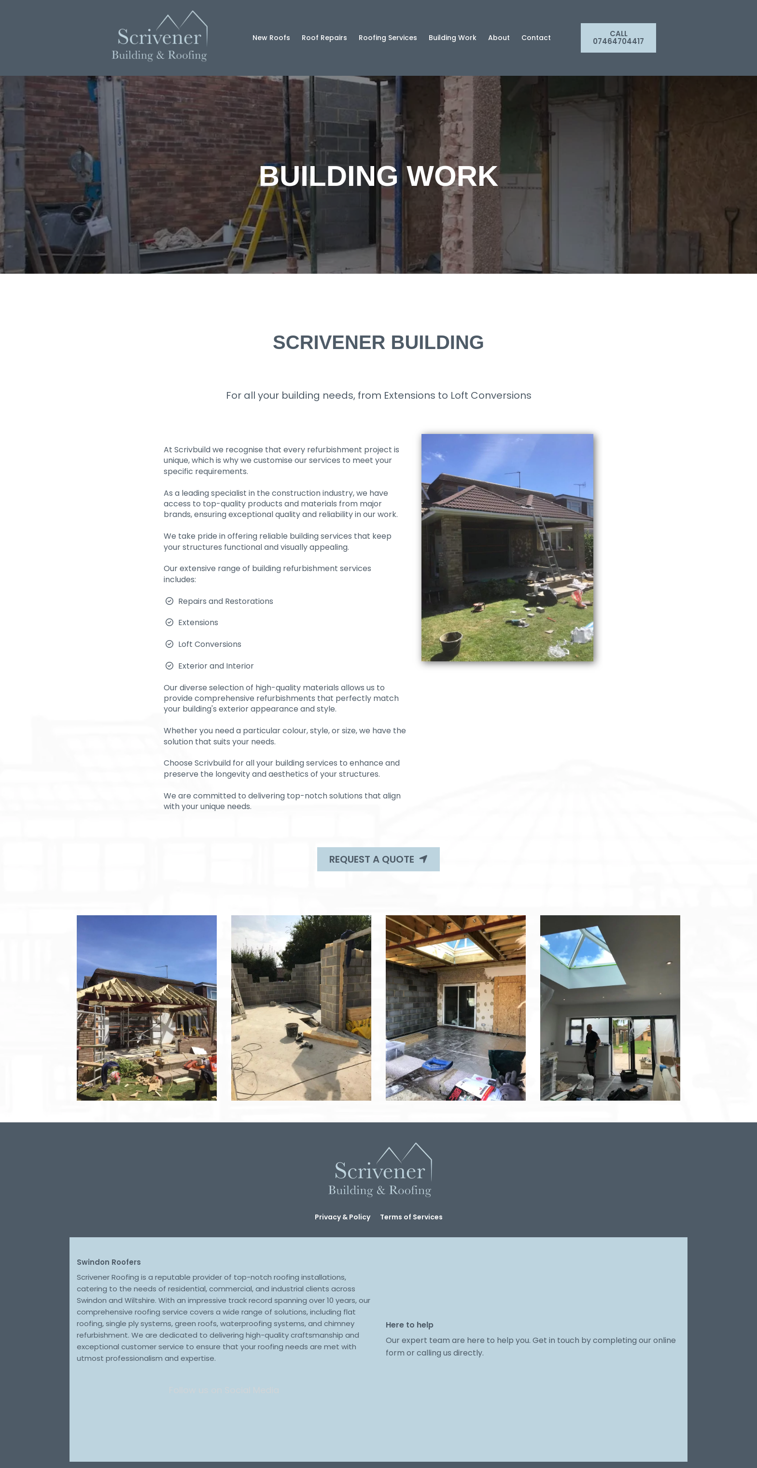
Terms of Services (411, 1217)
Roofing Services (388, 37)
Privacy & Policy (342, 1217)
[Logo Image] (158, 38)
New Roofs (271, 37)
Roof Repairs (324, 37)
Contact (536, 37)
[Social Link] (185, 1425)
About (499, 37)
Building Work (453, 37)
